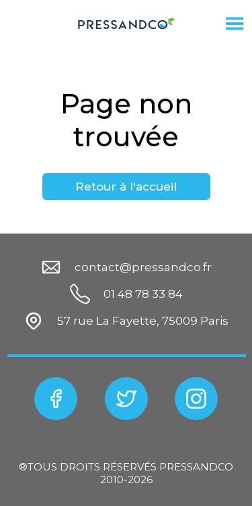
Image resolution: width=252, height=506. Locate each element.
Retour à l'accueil (126, 186)
